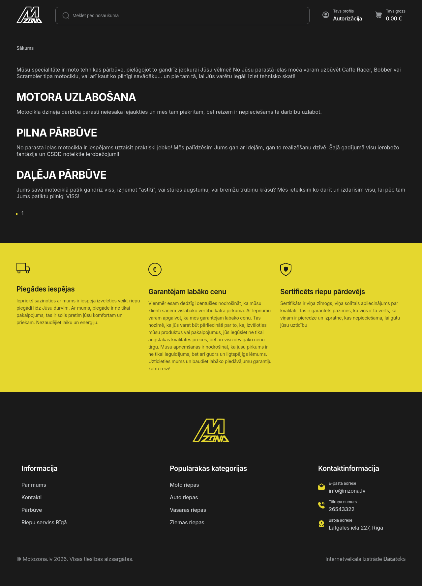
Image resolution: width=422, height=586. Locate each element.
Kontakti (31, 497)
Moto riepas (184, 484)
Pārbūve (31, 510)
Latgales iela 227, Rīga (356, 527)
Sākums (25, 48)
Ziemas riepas (187, 522)
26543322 (341, 509)
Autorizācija (347, 18)
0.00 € (394, 18)
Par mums (33, 484)
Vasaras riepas (188, 510)
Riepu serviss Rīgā (44, 522)
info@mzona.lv (347, 490)
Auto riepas (184, 497)
